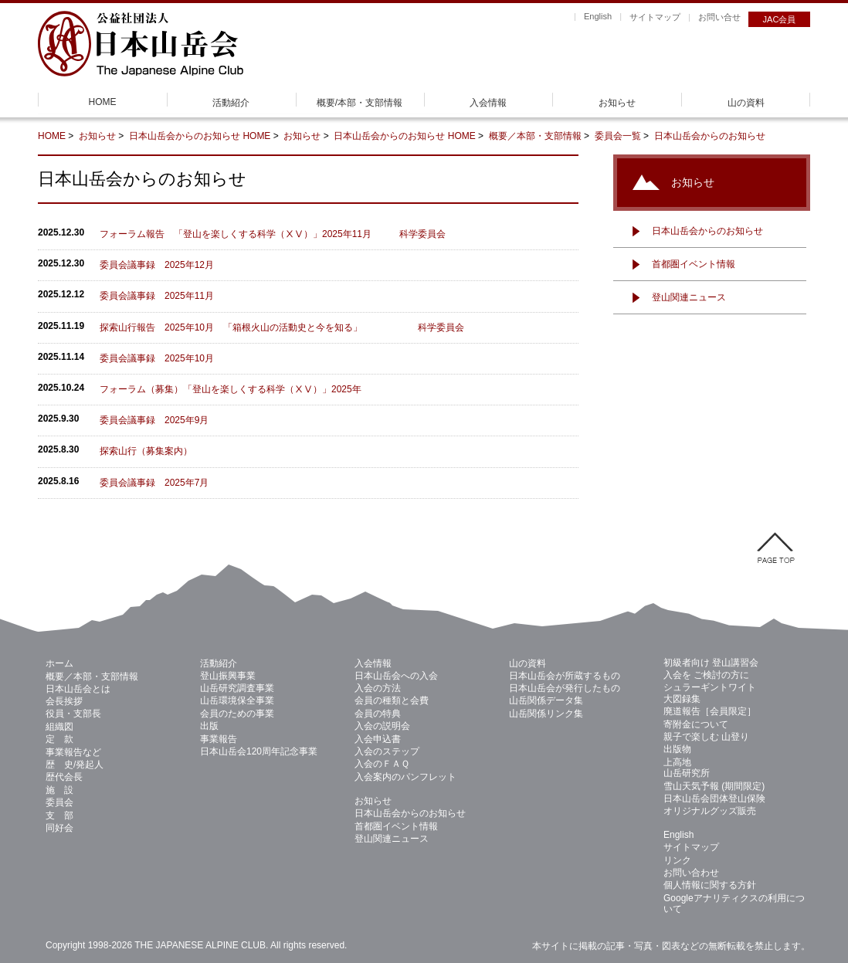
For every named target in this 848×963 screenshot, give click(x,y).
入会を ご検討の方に (706, 675)
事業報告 (218, 739)
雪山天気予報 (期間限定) (714, 786)
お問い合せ (719, 17)
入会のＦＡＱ (381, 763)
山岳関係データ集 (546, 700)
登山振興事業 (228, 675)
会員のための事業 (237, 713)
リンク (677, 860)
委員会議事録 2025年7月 (154, 482)
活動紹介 (230, 102)
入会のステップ (386, 751)
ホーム (59, 663)
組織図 (59, 726)
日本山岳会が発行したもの (564, 688)
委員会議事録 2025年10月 (157, 358)
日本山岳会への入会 (396, 675)
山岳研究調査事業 (237, 688)
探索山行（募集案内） (151, 451)
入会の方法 (377, 688)
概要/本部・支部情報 (359, 102)
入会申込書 (377, 739)
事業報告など (73, 752)
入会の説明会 (382, 726)
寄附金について (695, 724)
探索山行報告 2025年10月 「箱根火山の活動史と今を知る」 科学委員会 (282, 327)
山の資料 (746, 102)
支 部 (59, 815)
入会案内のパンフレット (405, 776)
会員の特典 (377, 713)
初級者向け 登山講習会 (710, 662)
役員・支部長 (73, 713)
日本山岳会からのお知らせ (186, 136)
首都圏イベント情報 (693, 264)
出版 (209, 726)
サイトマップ (654, 17)
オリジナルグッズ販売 (709, 810)
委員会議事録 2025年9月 (154, 420)
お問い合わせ (691, 872)
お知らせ (617, 102)
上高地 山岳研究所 (686, 767)
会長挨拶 (64, 701)
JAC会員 (779, 19)
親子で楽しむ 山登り (706, 736)
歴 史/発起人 (74, 764)
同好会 (59, 827)
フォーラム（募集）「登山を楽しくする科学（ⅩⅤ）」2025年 (230, 389)
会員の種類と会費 (391, 700)
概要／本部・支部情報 (535, 136)
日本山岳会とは (78, 688)
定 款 (59, 739)
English (598, 16)
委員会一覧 (618, 136)
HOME (103, 102)
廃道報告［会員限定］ (709, 711)
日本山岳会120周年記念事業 (258, 751)
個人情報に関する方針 (709, 885)
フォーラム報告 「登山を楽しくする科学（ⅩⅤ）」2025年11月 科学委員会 (273, 234)
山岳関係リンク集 (546, 713)
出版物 (677, 749)
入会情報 (488, 102)
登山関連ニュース (689, 297)
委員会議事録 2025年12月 (157, 264)
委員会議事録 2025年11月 (157, 295)
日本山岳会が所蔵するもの (564, 675)
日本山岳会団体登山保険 (714, 798)
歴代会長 (64, 776)
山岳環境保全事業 (237, 700)
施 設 (59, 790)
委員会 (59, 802)
